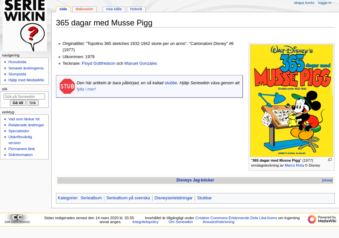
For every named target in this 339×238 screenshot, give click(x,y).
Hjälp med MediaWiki (26, 80)
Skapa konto (304, 3)
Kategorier (67, 198)
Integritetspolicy (145, 222)
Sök (4, 89)
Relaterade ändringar (26, 125)
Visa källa (113, 9)
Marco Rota (294, 165)
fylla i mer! (86, 89)
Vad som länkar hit (23, 119)
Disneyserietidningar (174, 198)
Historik (136, 9)
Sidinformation (20, 155)
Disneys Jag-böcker (195, 180)
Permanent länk (21, 149)
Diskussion (84, 9)
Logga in (324, 3)
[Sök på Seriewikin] (24, 96)
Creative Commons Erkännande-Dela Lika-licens (236, 218)
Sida (63, 9)
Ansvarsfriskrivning (218, 222)
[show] (327, 180)
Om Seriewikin (181, 222)
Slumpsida (17, 74)
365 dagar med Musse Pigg (276, 160)
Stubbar (204, 198)
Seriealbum (91, 198)
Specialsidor (18, 131)
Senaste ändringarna (25, 68)
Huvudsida (17, 62)
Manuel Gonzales (140, 63)
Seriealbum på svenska (128, 198)
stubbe (171, 83)
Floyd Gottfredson (98, 63)
